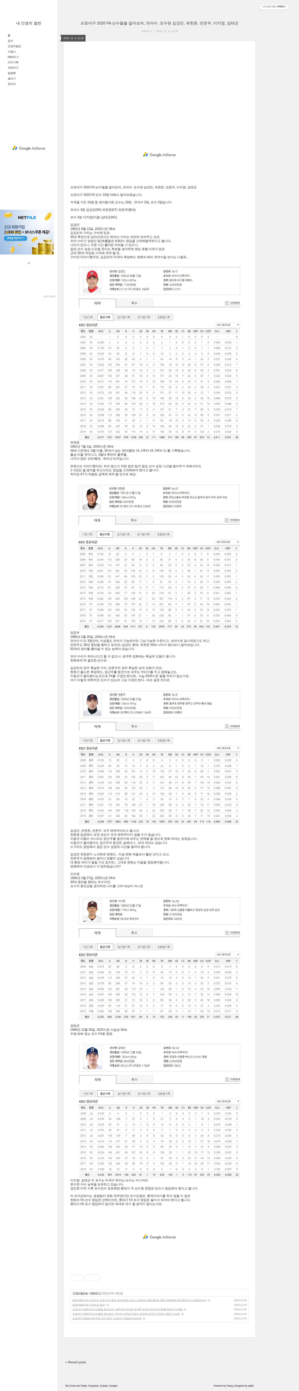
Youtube (104, 1385)
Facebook (93, 1385)
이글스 (12, 51)
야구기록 (13, 62)
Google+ (113, 1385)
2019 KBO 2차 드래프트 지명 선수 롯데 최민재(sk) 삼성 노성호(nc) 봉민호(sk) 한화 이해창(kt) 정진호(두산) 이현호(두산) (139, 1300)
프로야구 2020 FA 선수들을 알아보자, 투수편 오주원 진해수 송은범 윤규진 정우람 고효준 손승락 (126, 1314)
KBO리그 (13, 56)
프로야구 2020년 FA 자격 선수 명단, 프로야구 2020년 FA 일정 (106, 1318)
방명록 (12, 73)
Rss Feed (70, 1385)
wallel (251, 1385)
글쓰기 (12, 78)
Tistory (230, 1385)
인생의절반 (14, 46)
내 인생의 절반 (28, 23)
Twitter (83, 1385)
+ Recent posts (75, 1362)
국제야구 (13, 67)
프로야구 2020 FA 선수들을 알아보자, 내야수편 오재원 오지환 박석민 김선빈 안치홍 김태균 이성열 (127, 1309)
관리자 (12, 83)
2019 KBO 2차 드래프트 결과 (88, 1304)
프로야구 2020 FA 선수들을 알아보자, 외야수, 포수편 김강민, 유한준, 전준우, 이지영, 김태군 (159, 23)
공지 (10, 40)
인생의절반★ (80, 1293)
